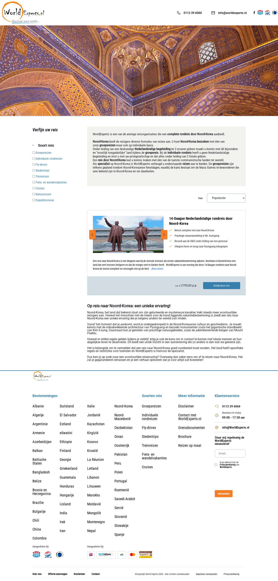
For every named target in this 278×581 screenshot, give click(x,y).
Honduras (67, 486)
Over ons (37, 574)
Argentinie (40, 424)
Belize (36, 481)
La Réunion (95, 459)
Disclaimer (186, 406)
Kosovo (92, 442)
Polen (118, 472)
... (156, 268)
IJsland (65, 504)
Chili (35, 520)
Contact (96, 574)
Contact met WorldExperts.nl (189, 417)
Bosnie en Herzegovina (41, 492)
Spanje (119, 534)
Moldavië (94, 504)
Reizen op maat (189, 445)
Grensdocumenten (191, 427)
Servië (118, 508)
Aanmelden (224, 493)
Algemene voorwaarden (206, 574)
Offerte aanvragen (57, 574)
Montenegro (96, 522)
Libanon (93, 477)
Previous (92, 234)
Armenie (38, 433)
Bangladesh (41, 472)
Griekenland (68, 468)
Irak (62, 522)
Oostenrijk (121, 445)
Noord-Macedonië (122, 417)
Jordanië (93, 415)
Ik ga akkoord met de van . (229, 464)
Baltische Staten (39, 461)
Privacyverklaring (228, 464)
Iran (62, 531)
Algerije (38, 415)
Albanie (38, 406)
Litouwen (94, 486)
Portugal (120, 481)
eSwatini (66, 433)
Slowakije (121, 525)
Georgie (65, 459)
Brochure (184, 436)
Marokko (93, 495)
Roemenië (121, 490)
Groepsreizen (151, 406)
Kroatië (92, 450)
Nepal (91, 531)
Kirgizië (92, 433)
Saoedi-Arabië (124, 499)
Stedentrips (150, 436)
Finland (65, 450)
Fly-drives (149, 427)
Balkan (37, 450)
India (63, 513)
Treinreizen (150, 445)
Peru (117, 463)
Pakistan (120, 454)
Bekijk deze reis (222, 285)
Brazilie (38, 502)
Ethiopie (66, 442)
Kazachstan (96, 424)
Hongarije (67, 495)
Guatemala (68, 477)
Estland (65, 424)
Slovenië (120, 516)
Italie (91, 406)
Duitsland (67, 406)
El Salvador (68, 415)
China (36, 529)
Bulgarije (38, 511)
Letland (92, 468)
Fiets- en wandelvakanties (154, 456)
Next (164, 234)
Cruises (147, 467)
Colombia (39, 538)
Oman (118, 436)
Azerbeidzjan (42, 442)
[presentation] (243, 479)
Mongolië (94, 513)
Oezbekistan (123, 427)
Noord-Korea (123, 406)
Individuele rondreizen (150, 417)
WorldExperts (226, 466)
